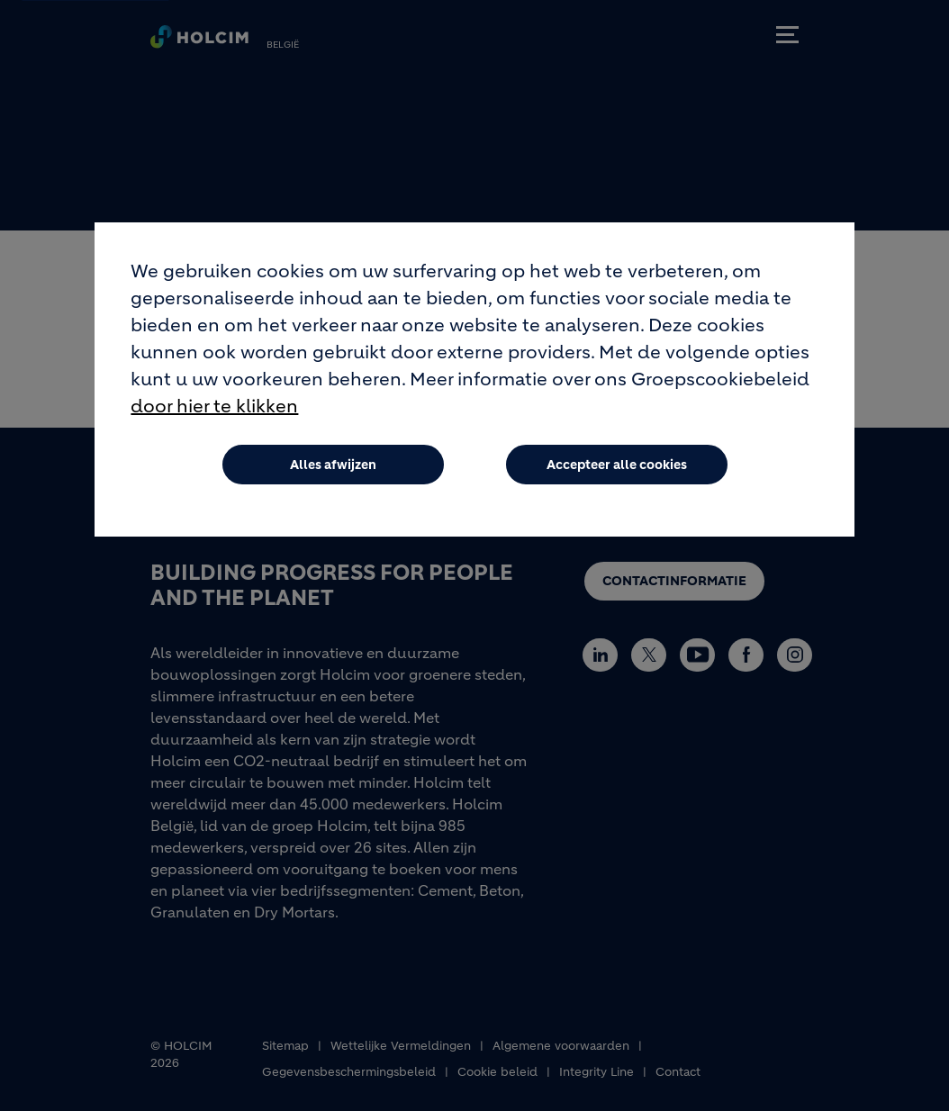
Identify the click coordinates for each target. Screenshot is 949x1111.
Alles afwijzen (333, 469)
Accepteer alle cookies (617, 469)
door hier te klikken (214, 411)
